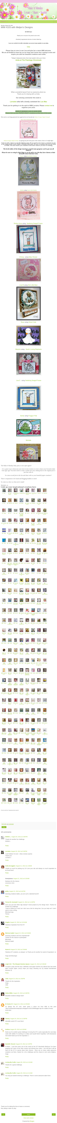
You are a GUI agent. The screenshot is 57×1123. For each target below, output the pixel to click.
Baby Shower (33, 257)
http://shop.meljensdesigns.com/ (28, 119)
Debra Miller (9, 993)
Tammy (7, 1018)
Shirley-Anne (18, 223)
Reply (7, 845)
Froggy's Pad (32, 416)
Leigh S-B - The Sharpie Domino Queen (17, 964)
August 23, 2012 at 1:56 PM (17, 978)
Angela (7, 922)
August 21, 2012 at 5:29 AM (21, 878)
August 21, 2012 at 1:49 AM (24, 866)
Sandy (22, 416)
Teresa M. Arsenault (11, 902)
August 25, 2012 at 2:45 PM (24, 1044)
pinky (7, 891)
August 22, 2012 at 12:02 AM (18, 922)
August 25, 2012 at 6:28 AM (18, 1029)
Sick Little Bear (33, 285)
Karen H (7, 949)
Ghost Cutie (32, 322)
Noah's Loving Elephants (34, 349)
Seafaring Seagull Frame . (35, 223)
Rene (22, 322)
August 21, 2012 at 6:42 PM (17, 891)
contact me (48, 105)
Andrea (7, 1029)
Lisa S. (18, 380)
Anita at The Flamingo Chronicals (28, 60)
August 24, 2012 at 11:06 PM (18, 1018)
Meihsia (22, 190)
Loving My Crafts (10, 1062)
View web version (28, 1118)
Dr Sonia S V (9, 1004)
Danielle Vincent (10, 1044)
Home (28, 1114)
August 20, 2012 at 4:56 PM (19, 836)
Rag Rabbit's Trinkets (31, 156)
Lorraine (13, 102)
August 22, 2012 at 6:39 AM (23, 933)
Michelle (28, 440)
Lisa (28, 47)
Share (4, 827)
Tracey (22, 156)
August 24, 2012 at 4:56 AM (22, 1004)
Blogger (32, 1121)
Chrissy (21, 257)
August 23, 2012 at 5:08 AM (38, 964)
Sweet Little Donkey (32, 190)
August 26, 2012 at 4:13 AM (24, 1073)
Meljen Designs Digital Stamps (42, 117)
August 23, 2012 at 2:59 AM (19, 949)
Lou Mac (43, 102)
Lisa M (21, 285)
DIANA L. (8, 836)
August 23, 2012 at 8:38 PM (21, 993)
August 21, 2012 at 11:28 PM (26, 902)
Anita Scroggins (10, 866)
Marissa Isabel (9, 933)
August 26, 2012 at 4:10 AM (24, 1062)
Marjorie (18, 349)
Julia (6, 978)
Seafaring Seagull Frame (33, 380)
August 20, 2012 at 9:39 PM (19, 851)
